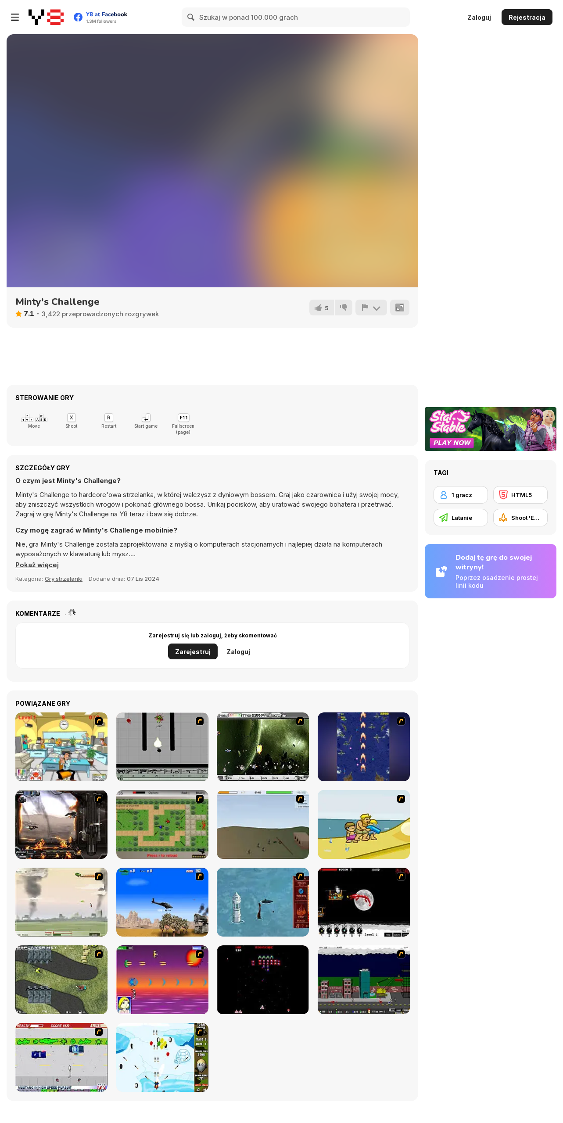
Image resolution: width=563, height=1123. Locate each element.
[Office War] (61, 746)
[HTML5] (520, 495)
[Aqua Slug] (364, 824)
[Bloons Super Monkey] (162, 1057)
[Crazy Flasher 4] (61, 979)
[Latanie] (461, 517)
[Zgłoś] (371, 307)
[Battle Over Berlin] (61, 902)
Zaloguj (479, 17)
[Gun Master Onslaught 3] (364, 979)
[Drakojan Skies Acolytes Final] (61, 824)
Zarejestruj (193, 651)
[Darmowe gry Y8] (46, 17)
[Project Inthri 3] (162, 979)
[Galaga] (263, 979)
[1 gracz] (461, 495)
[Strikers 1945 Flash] (364, 746)
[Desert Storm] (162, 902)
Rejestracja (527, 17)
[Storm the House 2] (263, 824)
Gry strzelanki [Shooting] (63, 578)
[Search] (191, 17)
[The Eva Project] (263, 746)
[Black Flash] (162, 746)
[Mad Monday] (61, 1057)
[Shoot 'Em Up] (520, 517)
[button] (37, 565)
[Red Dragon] (364, 902)
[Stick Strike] (162, 824)
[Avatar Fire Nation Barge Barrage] (263, 902)
